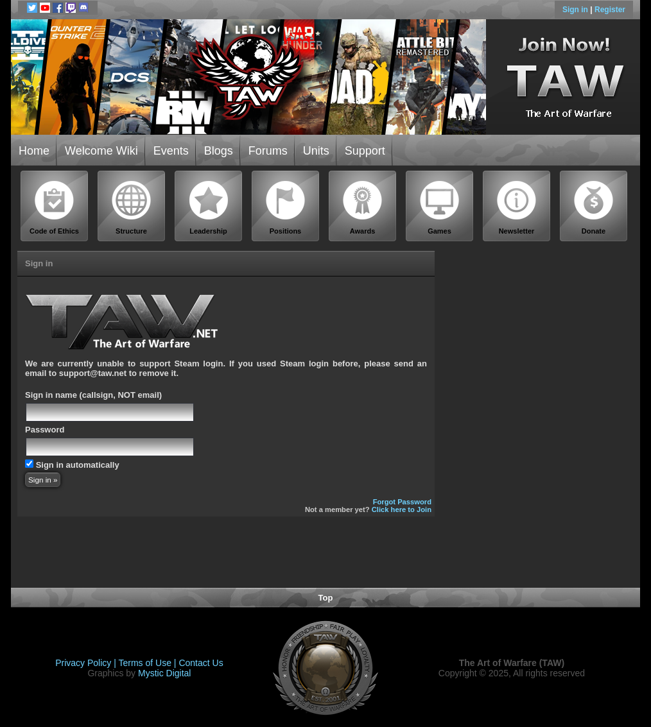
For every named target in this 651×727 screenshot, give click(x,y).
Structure (132, 207)
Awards (363, 207)
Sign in (576, 9)
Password (44, 429)
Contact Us (200, 663)
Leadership (209, 207)
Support (365, 150)
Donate (594, 207)
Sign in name (51, 395)
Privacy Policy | (86, 663)
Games (440, 207)
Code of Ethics (55, 207)
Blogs (218, 150)
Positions (286, 207)
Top (325, 598)
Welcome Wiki (101, 150)
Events (171, 150)
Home (34, 150)
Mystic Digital (164, 673)
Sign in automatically (77, 465)
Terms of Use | (149, 663)
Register (610, 9)
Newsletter (517, 207)
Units (316, 150)
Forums (268, 150)
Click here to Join (401, 509)
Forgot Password (402, 502)
